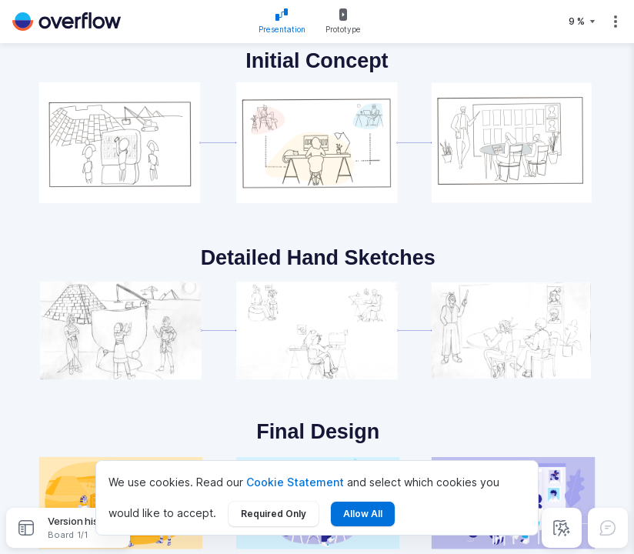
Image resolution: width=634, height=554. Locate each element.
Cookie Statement (295, 482)
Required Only (273, 513)
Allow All (362, 513)
